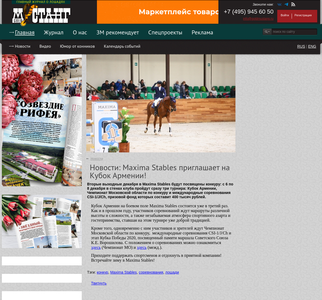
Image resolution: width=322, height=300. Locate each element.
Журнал (54, 32)
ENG (312, 46)
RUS (301, 46)
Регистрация (303, 15)
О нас (80, 32)
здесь (96, 247)
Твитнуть (99, 283)
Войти (285, 15)
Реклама (202, 32)
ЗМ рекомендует (117, 32)
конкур (102, 272)
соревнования (151, 272)
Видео (45, 46)
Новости (22, 46)
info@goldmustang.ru (258, 19)
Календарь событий (122, 46)
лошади (172, 272)
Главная (25, 32)
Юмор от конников (77, 46)
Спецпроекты (165, 32)
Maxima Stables (123, 272)
